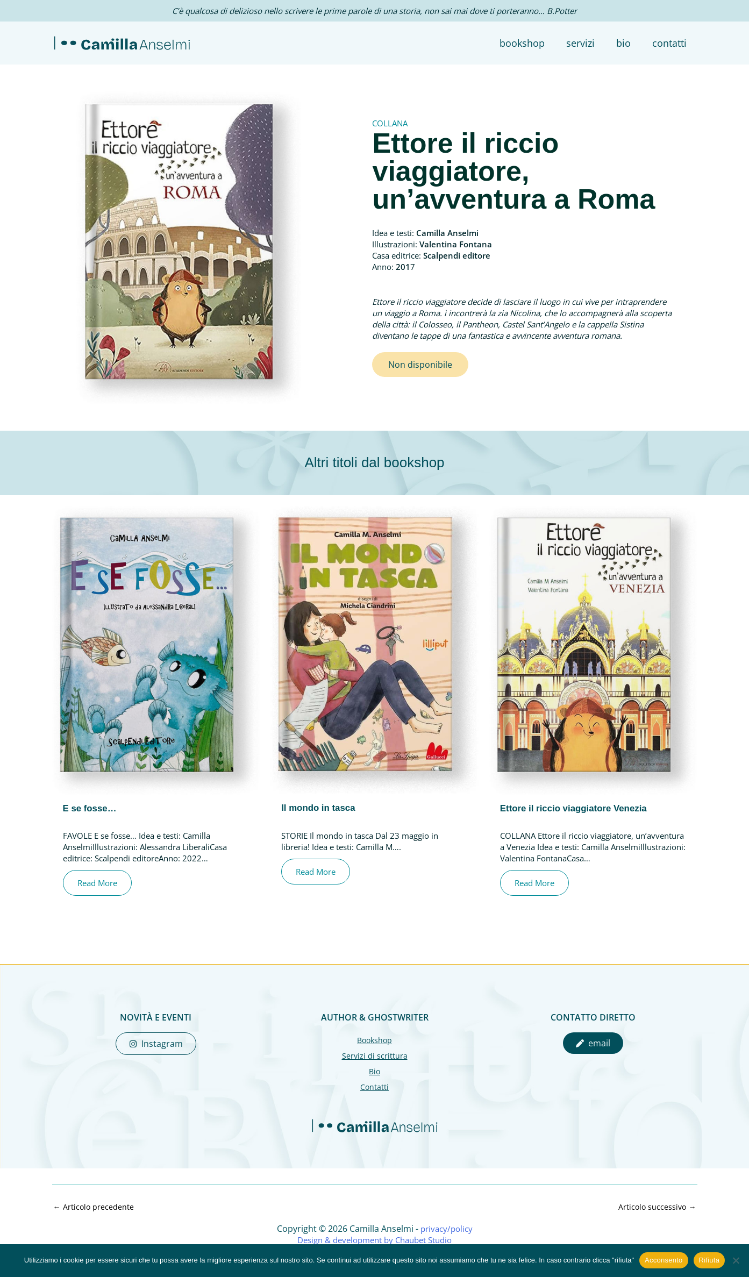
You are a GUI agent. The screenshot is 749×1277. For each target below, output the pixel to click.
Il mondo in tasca (320, 807)
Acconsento (663, 1260)
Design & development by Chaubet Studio (374, 1240)
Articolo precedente (94, 1207)
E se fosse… (91, 808)
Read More (102, 883)
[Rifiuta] (735, 1260)
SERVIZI (586, 43)
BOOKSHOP (529, 43)
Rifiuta (709, 1260)
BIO (626, 43)
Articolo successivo (656, 1207)
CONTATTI (670, 43)
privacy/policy (446, 1229)
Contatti (374, 1086)
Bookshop (375, 1040)
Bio (374, 1070)
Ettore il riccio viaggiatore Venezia (578, 808)
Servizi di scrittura (374, 1055)
